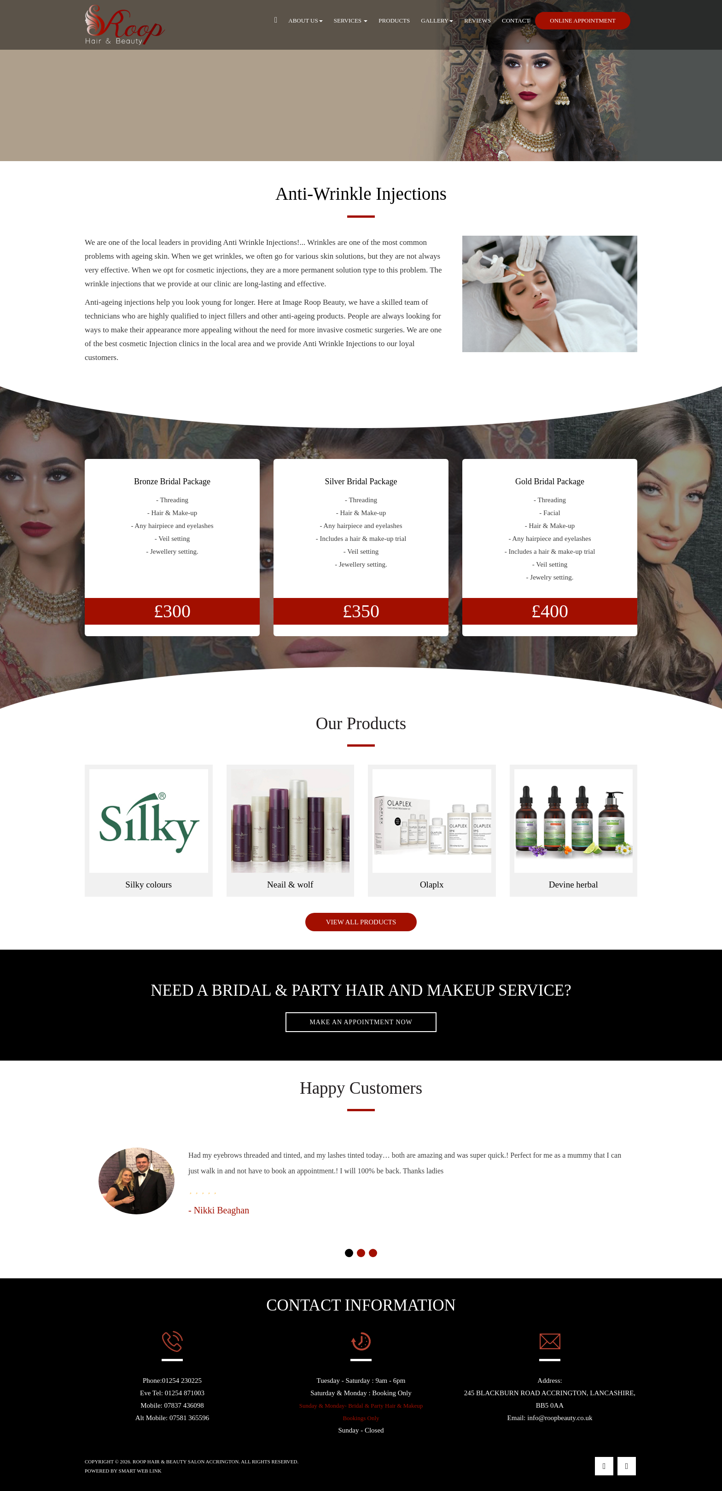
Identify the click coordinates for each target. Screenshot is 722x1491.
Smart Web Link (140, 1471)
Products (394, 20)
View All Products (361, 922)
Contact (516, 20)
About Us (305, 20)
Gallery (437, 20)
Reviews (477, 20)
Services (351, 20)
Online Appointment (583, 20)
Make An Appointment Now (360, 1022)
